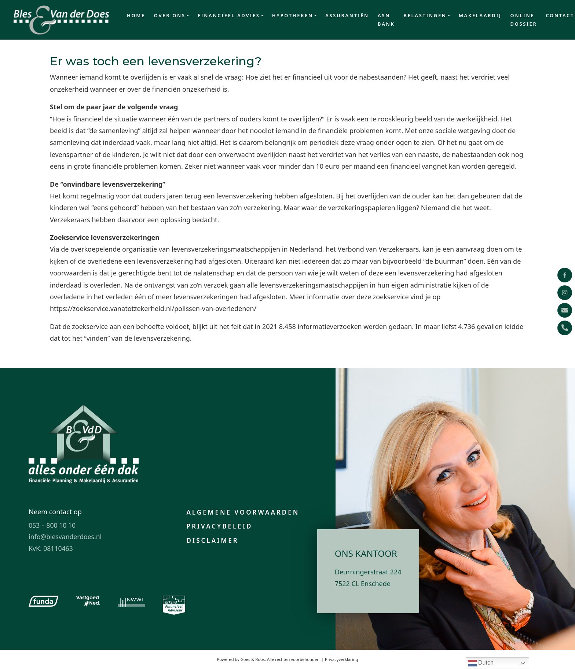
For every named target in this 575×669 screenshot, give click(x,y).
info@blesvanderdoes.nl (65, 536)
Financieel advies (229, 15)
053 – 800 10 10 (52, 525)
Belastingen (424, 15)
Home (136, 15)
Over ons (170, 15)
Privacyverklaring (341, 659)
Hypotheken (292, 15)
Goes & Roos (253, 659)
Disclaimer (212, 540)
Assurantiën (347, 15)
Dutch (481, 663)
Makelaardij (480, 15)
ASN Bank (386, 19)
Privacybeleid (219, 526)
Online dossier (523, 19)
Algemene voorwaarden (242, 512)
